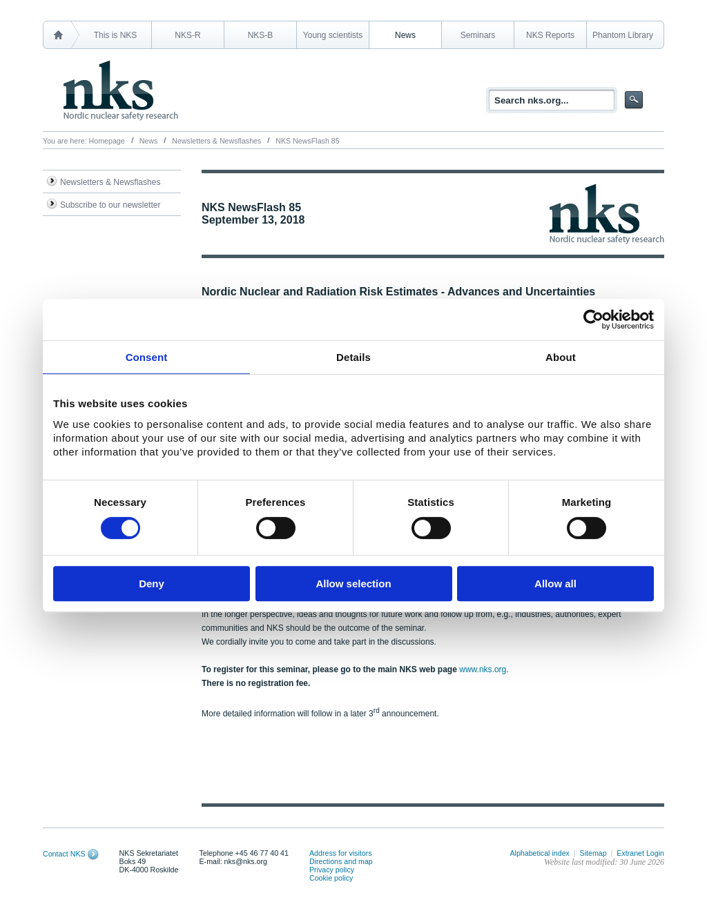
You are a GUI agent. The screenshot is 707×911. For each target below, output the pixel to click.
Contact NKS (64, 854)
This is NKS (115, 35)
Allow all (555, 583)
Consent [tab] (147, 357)
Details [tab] (353, 357)
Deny (151, 583)
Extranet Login (640, 853)
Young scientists (332, 35)
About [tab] (560, 357)
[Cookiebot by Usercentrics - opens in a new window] (593, 319)
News (405, 35)
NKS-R (187, 35)
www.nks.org (482, 669)
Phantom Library (622, 35)
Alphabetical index (540, 853)
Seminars (478, 35)
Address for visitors (340, 853)
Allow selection (353, 583)
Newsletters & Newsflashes (216, 141)
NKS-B (260, 35)
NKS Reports (550, 35)
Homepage (107, 141)
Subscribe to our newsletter (110, 205)
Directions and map (341, 861)
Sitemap (593, 853)
